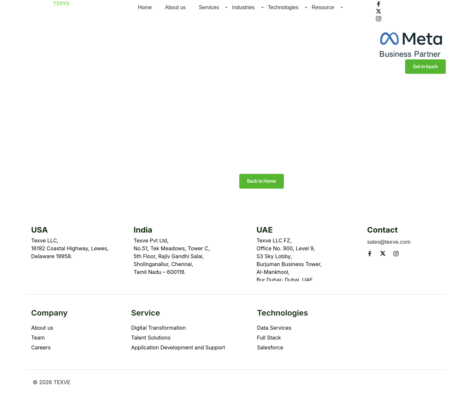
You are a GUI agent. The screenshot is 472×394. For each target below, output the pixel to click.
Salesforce (270, 347)
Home (145, 7)
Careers (41, 347)
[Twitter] (411, 10)
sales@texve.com (389, 241)
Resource (323, 7)
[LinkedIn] (411, 25)
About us (175, 7)
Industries (243, 7)
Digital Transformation (158, 327)
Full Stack (269, 337)
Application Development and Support (178, 347)
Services (209, 7)
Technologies (283, 7)
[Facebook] (411, 3)
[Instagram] (411, 18)
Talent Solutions (150, 337)
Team (38, 337)
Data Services (274, 327)
